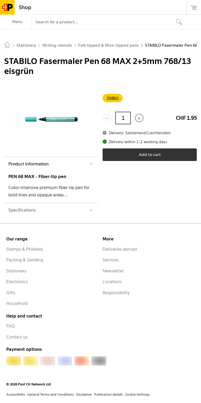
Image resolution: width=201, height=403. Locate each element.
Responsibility (116, 292)
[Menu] (15, 22)
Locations (112, 281)
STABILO (113, 98)
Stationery (16, 270)
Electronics (17, 281)
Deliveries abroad (120, 249)
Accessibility (15, 394)
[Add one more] (139, 118)
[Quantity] (123, 118)
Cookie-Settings (137, 394)
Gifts (10, 292)
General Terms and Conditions (50, 394)
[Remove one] (107, 118)
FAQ (10, 326)
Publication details (108, 394)
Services (111, 259)
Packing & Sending (24, 259)
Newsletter (113, 270)
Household (17, 303)
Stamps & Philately (24, 249)
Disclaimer (84, 394)
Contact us (16, 337)
